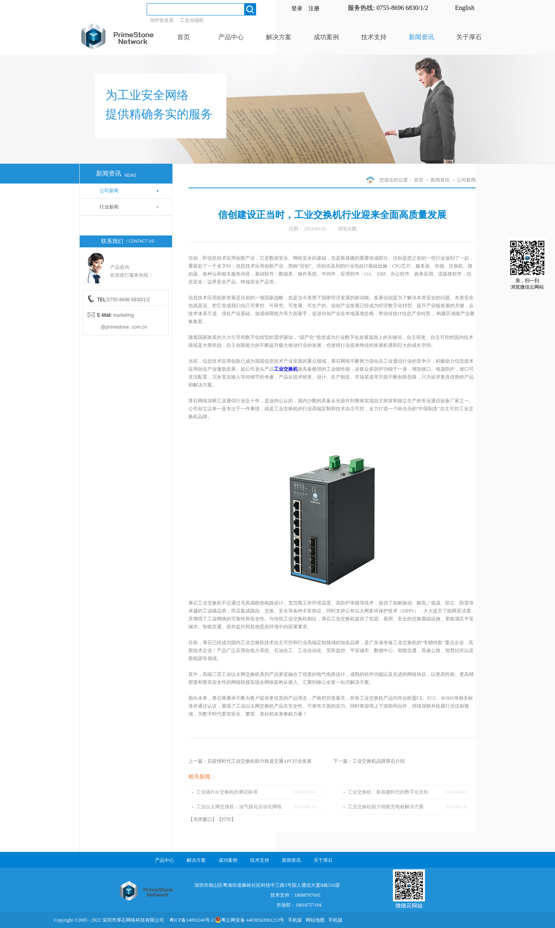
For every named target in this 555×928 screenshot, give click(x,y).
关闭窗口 (202, 819)
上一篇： (250, 761)
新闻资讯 (440, 180)
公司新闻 (466, 180)
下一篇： (369, 761)
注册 (314, 8)
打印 (226, 819)
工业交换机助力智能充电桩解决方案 (386, 806)
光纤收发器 (162, 20)
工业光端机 (192, 20)
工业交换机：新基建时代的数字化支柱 (388, 792)
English (465, 7)
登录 (296, 8)
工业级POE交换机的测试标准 (227, 792)
